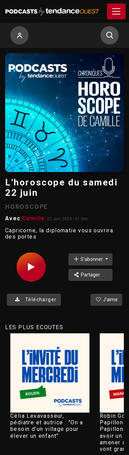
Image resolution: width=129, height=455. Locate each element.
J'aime (106, 299)
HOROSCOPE (26, 206)
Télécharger (33, 299)
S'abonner (88, 259)
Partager (86, 274)
